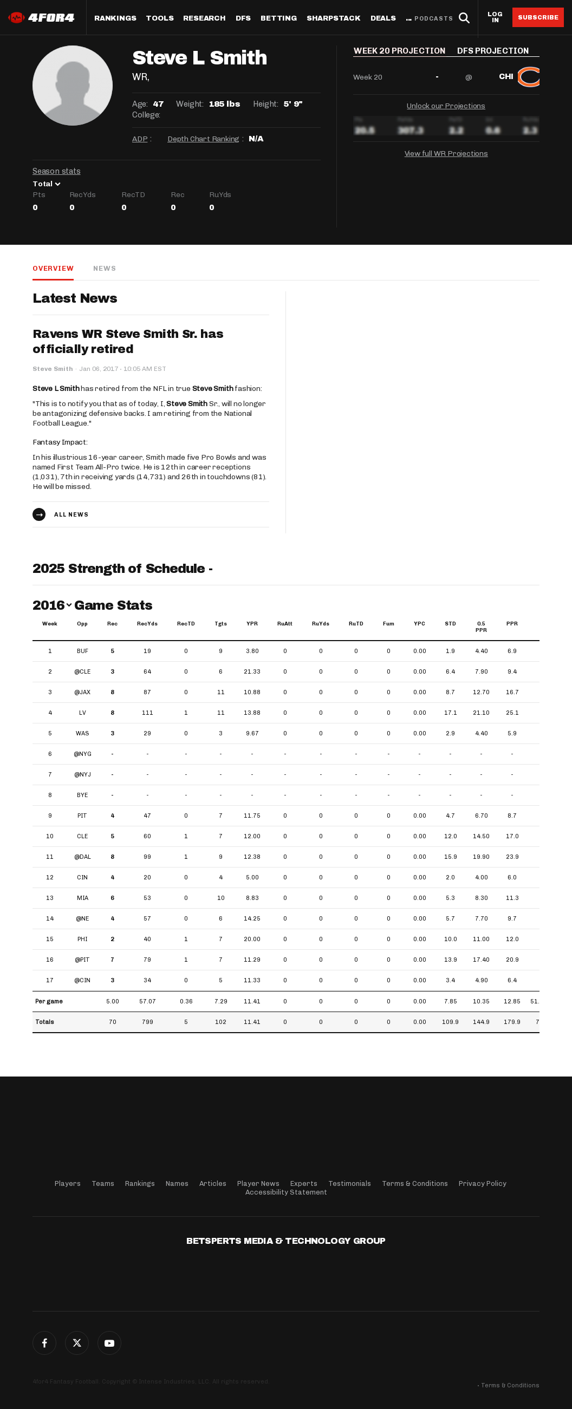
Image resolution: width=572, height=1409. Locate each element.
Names (177, 1183)
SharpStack (334, 18)
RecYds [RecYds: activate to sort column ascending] (147, 624)
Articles (212, 1183)
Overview (53, 268)
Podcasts (433, 18)
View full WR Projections (446, 160)
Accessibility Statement (286, 1192)
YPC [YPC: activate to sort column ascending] (419, 624)
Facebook (44, 1343)
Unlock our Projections (446, 113)
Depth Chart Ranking (203, 138)
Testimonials (349, 1183)
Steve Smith (212, 388)
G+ (109, 1343)
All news (71, 514)
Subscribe (538, 17)
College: (146, 115)
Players (68, 1183)
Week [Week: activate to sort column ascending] (49, 624)
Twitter (77, 1343)
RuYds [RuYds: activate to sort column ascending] (320, 624)
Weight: (189, 104)
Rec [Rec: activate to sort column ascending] (112, 624)
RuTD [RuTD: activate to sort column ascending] (356, 624)
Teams (103, 1183)
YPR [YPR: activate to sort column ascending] (252, 624)
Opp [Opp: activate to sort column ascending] (82, 624)
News (104, 268)
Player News (258, 1183)
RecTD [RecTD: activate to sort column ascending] (186, 624)
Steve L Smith (55, 388)
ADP (139, 138)
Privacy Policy (482, 1183)
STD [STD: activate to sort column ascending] (450, 624)
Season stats (56, 171)
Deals (383, 18)
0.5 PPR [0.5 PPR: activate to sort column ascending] (481, 627)
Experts (303, 1183)
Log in (495, 17)
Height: (265, 104)
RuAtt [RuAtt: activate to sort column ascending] (284, 624)
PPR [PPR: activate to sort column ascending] (512, 624)
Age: (139, 104)
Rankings (115, 18)
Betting (279, 18)
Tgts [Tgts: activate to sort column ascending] (220, 624)
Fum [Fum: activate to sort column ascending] (388, 624)
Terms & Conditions (415, 1183)
